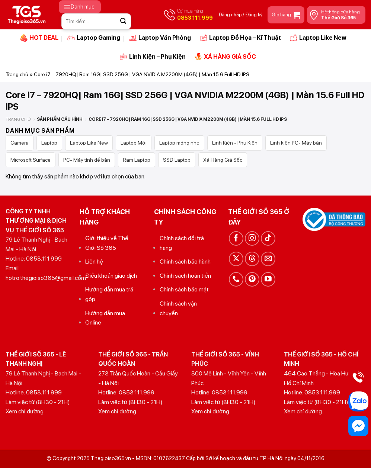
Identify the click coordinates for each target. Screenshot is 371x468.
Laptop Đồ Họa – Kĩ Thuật (240, 38)
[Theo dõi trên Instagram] (252, 238)
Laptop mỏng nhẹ (179, 143)
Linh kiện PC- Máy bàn (296, 143)
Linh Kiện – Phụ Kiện (153, 56)
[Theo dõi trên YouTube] (268, 279)
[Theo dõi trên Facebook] (236, 238)
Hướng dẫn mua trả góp (109, 294)
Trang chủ (17, 74)
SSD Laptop (177, 160)
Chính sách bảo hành (185, 261)
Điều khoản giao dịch (111, 275)
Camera (19, 143)
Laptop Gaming (93, 38)
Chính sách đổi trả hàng (182, 243)
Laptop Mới (134, 143)
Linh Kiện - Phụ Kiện (235, 143)
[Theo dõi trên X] (236, 259)
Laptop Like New (318, 38)
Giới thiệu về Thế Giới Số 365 (106, 243)
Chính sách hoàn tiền (185, 275)
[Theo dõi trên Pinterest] (252, 279)
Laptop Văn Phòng (160, 38)
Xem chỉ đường (25, 411)
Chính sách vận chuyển (178, 308)
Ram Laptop (136, 160)
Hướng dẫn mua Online (105, 318)
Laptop (49, 143)
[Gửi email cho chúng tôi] (268, 259)
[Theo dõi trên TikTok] (268, 238)
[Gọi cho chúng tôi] (236, 279)
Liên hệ (94, 261)
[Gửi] (123, 21)
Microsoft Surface (30, 160)
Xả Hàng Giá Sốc (222, 160)
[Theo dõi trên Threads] (252, 259)
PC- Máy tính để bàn (86, 160)
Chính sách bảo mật (184, 289)
